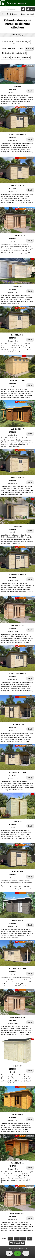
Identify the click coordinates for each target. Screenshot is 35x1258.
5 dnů (12, 386)
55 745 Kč (12, 776)
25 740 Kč (12, 824)
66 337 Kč (12, 239)
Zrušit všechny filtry (22, 42)
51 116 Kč (12, 138)
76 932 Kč (12, 923)
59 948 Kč (12, 628)
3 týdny (12, 878)
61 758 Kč (12, 1216)
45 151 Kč (12, 188)
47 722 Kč (12, 727)
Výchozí (29, 48)
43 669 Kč (12, 875)
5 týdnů (12, 532)
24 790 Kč (12, 289)
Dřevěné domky (12, 14)
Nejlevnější (21, 53)
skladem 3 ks (12, 292)
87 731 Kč (12, 432)
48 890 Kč (12, 383)
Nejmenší (16, 57)
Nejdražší (5, 57)
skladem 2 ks (12, 435)
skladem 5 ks (12, 141)
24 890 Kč (12, 89)
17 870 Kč (12, 529)
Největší (26, 57)
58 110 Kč (12, 972)
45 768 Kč (12, 577)
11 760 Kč (12, 1069)
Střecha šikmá (7, 42)
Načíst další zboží (17, 1243)
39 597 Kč (12, 338)
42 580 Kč (12, 480)
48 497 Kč (12, 1166)
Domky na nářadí (27, 14)
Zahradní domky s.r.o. (18, 3)
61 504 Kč (12, 1020)
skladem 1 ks (12, 92)
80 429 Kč (12, 1117)
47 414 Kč (12, 677)
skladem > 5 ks (13, 341)
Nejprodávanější (7, 53)
